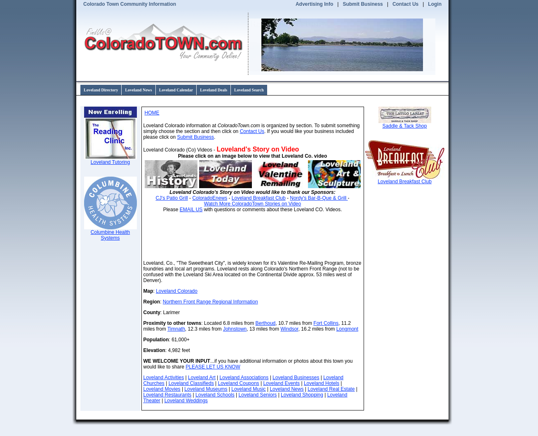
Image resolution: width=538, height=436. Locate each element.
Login (435, 4)
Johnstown (235, 329)
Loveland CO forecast (341, 236)
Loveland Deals (213, 90)
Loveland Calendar (176, 90)
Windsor (289, 329)
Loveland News (138, 90)
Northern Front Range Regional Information (210, 302)
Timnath (176, 329)
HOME (152, 113)
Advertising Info (314, 4)
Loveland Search (249, 90)
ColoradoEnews (209, 198)
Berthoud (266, 323)
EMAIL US (191, 209)
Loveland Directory (101, 90)
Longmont (347, 329)
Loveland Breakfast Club (259, 198)
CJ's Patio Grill (171, 198)
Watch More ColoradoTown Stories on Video (252, 204)
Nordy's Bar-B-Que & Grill (319, 198)
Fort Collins (325, 323)
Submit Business (363, 4)
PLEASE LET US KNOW (213, 367)
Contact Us (405, 4)
